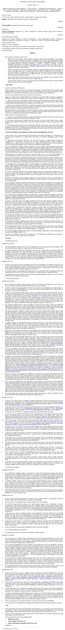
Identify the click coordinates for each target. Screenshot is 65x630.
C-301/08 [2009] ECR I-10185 (15, 370)
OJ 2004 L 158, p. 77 (37, 64)
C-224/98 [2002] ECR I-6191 (33, 408)
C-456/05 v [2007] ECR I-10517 (29, 577)
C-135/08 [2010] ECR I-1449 (36, 403)
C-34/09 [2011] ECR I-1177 (42, 409)
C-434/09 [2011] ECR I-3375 (45, 418)
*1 (36, 4)
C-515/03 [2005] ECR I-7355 (47, 509)
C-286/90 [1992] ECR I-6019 (30, 364)
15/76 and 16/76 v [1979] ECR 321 (47, 575)
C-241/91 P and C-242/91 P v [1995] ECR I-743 (38, 369)
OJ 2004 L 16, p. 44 (37, 297)
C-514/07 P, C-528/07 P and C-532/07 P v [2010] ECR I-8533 (34, 577)
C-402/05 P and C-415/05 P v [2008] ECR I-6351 (34, 423)
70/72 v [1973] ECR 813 (33, 583)
